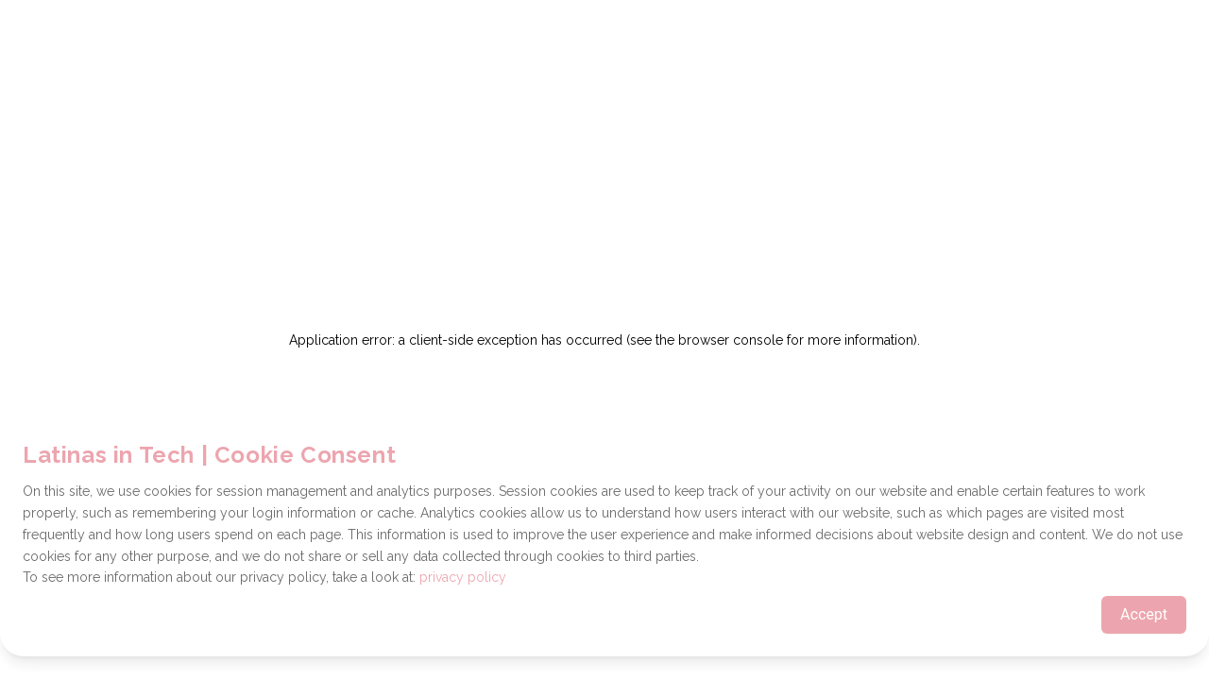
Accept (1143, 614)
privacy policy (462, 577)
